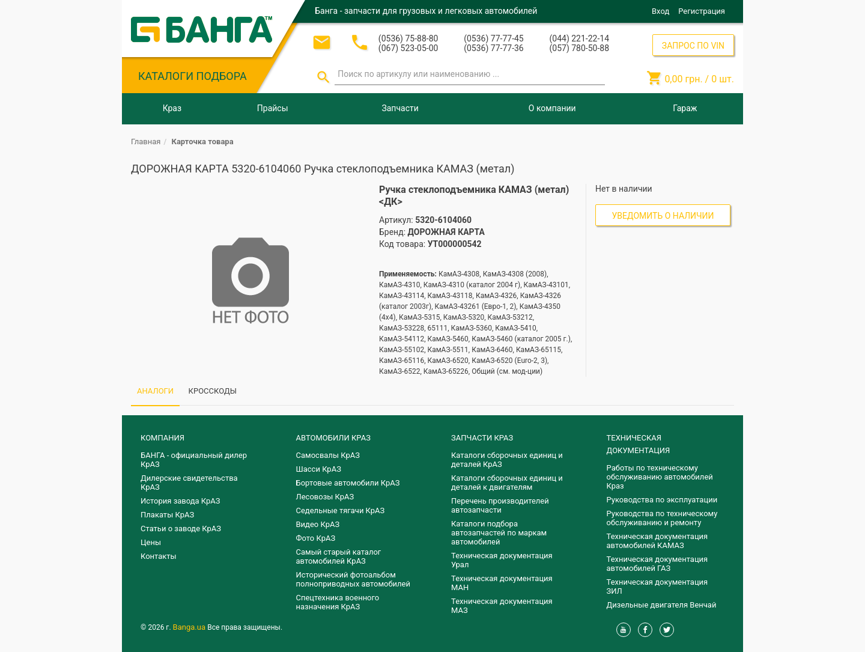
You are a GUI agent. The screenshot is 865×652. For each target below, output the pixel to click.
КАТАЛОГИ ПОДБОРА (192, 76)
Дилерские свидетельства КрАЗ (189, 483)
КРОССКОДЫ (213, 390)
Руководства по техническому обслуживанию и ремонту (662, 518)
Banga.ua (190, 627)
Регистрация (701, 11)
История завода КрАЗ (180, 500)
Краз (172, 108)
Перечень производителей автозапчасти (500, 505)
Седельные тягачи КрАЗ (340, 510)
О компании (552, 108)
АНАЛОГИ (155, 390)
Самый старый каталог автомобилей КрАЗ (338, 556)
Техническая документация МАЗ (502, 606)
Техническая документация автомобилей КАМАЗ (657, 541)
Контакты (159, 556)
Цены (151, 542)
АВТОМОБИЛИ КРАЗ (333, 437)
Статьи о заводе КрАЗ (181, 528)
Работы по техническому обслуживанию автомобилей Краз (660, 476)
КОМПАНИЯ (162, 437)
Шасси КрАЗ (318, 469)
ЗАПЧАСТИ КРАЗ (482, 437)
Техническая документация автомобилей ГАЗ (657, 564)
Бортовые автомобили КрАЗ (348, 482)
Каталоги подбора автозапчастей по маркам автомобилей (499, 532)
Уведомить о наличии (663, 216)
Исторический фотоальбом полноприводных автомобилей (353, 579)
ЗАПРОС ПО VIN (693, 45)
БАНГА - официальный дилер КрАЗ (194, 460)
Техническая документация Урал (502, 560)
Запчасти (399, 108)
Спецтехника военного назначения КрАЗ (338, 602)
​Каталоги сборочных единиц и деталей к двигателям (507, 483)
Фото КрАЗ (316, 538)
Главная (145, 141)
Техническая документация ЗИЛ (657, 586)
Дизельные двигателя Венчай (662, 604)
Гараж (685, 108)
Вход (660, 11)
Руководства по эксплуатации (662, 499)
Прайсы (272, 108)
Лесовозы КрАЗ (325, 496)
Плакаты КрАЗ (167, 514)
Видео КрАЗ (318, 524)
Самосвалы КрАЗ (328, 455)
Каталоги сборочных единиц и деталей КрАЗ (507, 460)
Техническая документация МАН (502, 583)
